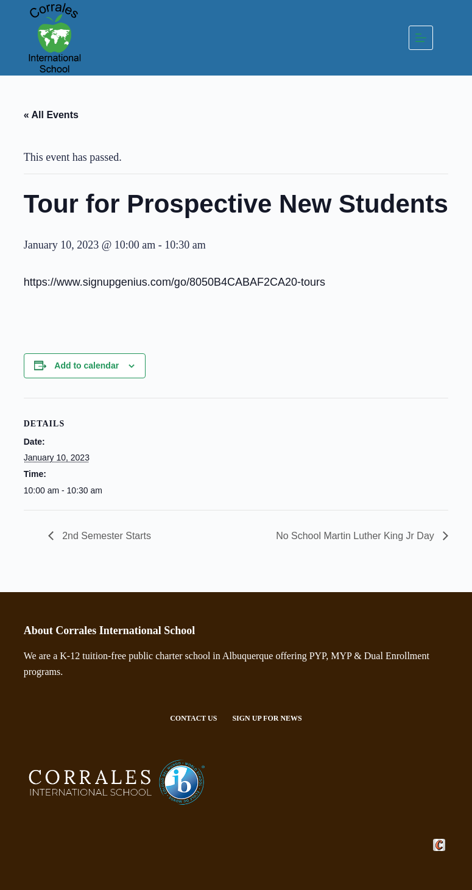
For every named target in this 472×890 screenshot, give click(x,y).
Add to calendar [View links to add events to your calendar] (86, 365)
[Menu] (421, 38)
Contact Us (193, 718)
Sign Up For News (266, 718)
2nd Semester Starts (105, 536)
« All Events (51, 115)
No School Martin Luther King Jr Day (356, 536)
